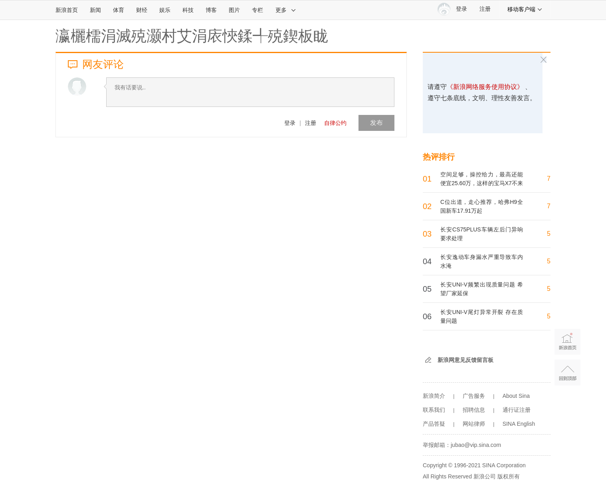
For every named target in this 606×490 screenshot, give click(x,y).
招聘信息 (474, 410)
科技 (188, 10)
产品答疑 (434, 424)
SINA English (519, 424)
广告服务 (474, 396)
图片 (234, 10)
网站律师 (474, 424)
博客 (211, 10)
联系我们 (434, 410)
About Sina (516, 396)
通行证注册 (517, 410)
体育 (118, 10)
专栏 (257, 10)
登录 (289, 123)
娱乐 (164, 10)
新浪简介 (434, 396)
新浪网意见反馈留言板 (465, 360)
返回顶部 (567, 372)
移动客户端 (525, 9)
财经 (141, 10)
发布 (376, 122)
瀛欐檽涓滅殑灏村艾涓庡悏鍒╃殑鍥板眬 (192, 36)
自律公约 (335, 123)
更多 (285, 10)
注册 (485, 9)
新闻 (95, 10)
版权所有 (508, 476)
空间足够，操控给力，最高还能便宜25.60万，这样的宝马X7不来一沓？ (481, 183)
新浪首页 (66, 10)
